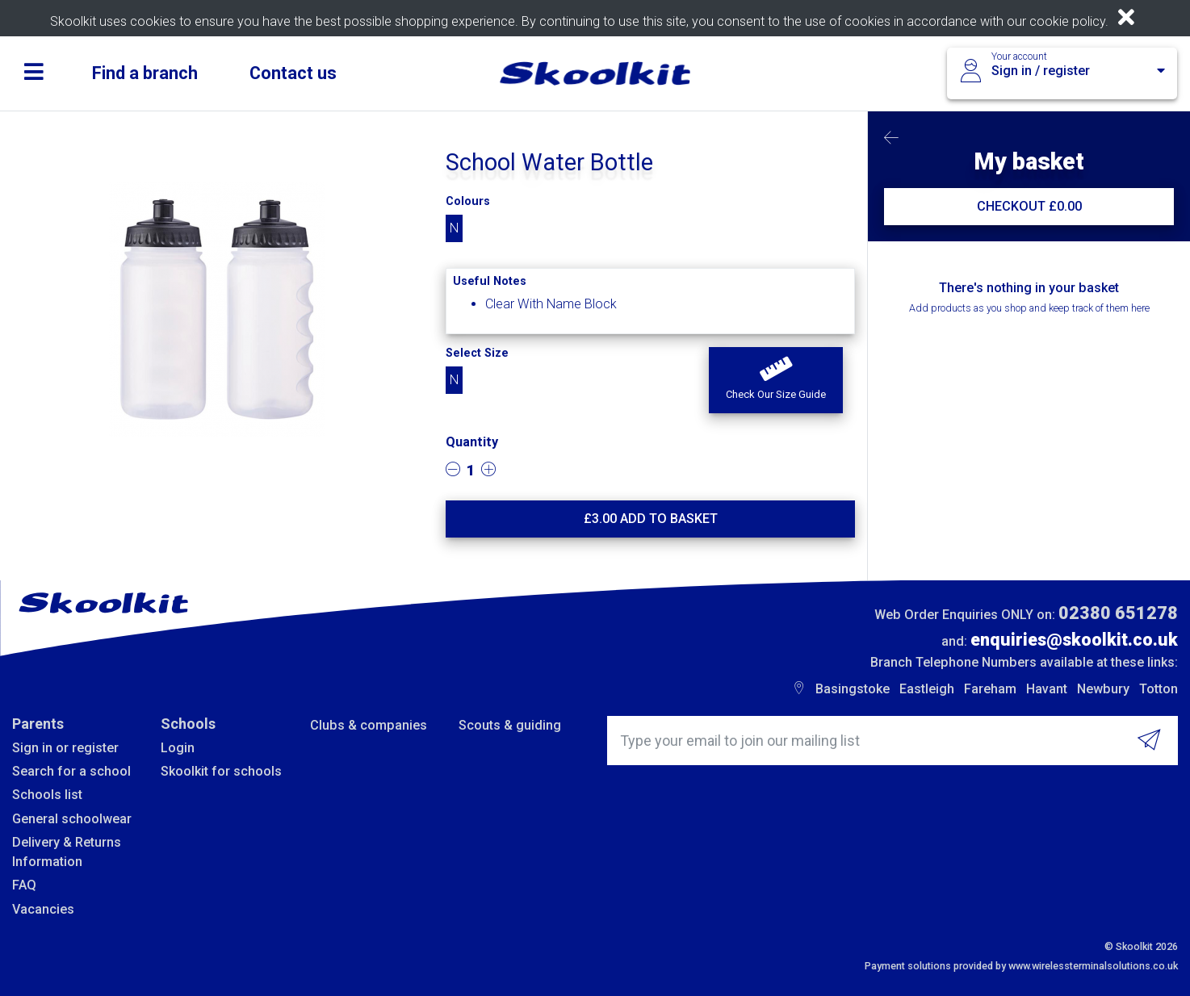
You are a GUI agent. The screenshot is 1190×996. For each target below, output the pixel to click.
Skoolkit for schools (221, 771)
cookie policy (1067, 21)
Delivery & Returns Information (66, 852)
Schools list (47, 794)
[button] (776, 380)
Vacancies (43, 909)
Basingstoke (852, 689)
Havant (1046, 689)
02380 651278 (1118, 613)
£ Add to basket (651, 518)
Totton (1158, 689)
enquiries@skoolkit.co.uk (1074, 640)
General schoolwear (72, 819)
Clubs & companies (368, 725)
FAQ (24, 885)
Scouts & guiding (510, 725)
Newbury (1103, 689)
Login (178, 747)
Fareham (990, 689)
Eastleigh (926, 689)
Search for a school (71, 771)
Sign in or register (65, 747)
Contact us (293, 73)
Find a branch (145, 73)
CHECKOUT (1029, 206)
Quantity (472, 442)
